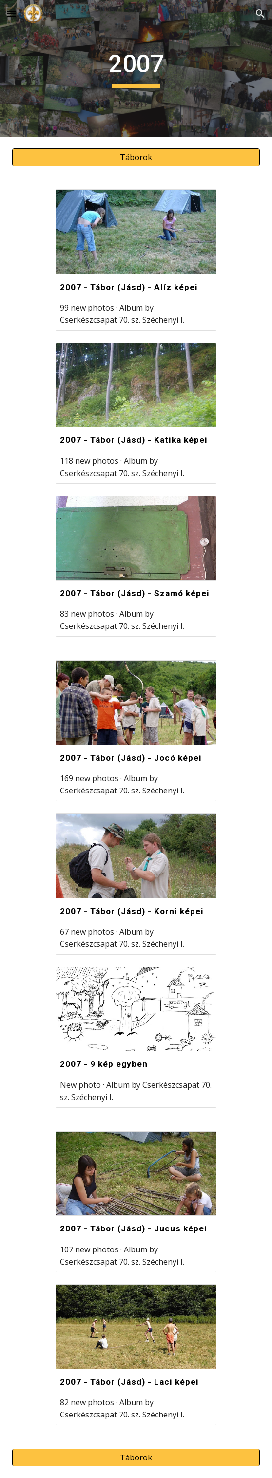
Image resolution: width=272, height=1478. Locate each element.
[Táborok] (136, 157)
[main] (135, 68)
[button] (11, 13)
